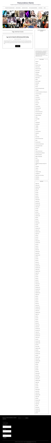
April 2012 (37, 321)
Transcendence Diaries (25, 3)
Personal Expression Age (39, 145)
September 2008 (38, 348)
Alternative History (38, 65)
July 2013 (37, 296)
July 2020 (37, 224)
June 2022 (37, 208)
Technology (37, 166)
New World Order (38, 142)
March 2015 (37, 262)
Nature (36, 140)
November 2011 (38, 330)
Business (37, 86)
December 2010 (38, 335)
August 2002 (37, 403)
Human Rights (37, 118)
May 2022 (37, 210)
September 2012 (38, 312)
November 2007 (38, 353)
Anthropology (37, 72)
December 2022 (38, 203)
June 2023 (37, 192)
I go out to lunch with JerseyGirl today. (17, 37)
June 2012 (37, 317)
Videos (45, 7)
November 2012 (38, 308)
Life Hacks (37, 127)
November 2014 (38, 267)
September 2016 (38, 255)
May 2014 (37, 278)
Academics (37, 61)
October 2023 (37, 185)
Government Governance (39, 111)
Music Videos (37, 136)
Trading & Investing (38, 171)
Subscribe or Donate (25, 7)
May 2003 (37, 398)
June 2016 (37, 258)
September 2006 (38, 357)
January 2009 (37, 346)
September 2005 (38, 360)
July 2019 (37, 235)
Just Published (37, 124)
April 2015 (37, 260)
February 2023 (38, 199)
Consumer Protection (38, 93)
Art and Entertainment (39, 75)
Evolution (37, 104)
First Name (4, 429)
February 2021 (38, 222)
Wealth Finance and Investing (40, 175)
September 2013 (38, 292)
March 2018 (37, 249)
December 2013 (38, 287)
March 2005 (37, 371)
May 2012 (37, 319)
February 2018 (38, 251)
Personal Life (37, 147)
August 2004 (37, 382)
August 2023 (37, 188)
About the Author (18, 7)
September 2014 (38, 271)
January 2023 (37, 201)
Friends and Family (38, 108)
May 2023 (37, 194)
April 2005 (37, 369)
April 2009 (37, 344)
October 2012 (37, 310)
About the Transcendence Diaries (9, 7)
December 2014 (38, 265)
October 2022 (37, 206)
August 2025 (37, 183)
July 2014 (37, 274)
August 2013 (37, 294)
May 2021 (37, 217)
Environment (37, 102)
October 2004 (37, 378)
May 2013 (37, 299)
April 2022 (37, 212)
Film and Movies (38, 106)
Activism (37, 63)
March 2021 (37, 221)
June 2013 (37, 298)
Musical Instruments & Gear (39, 138)
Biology (37, 79)
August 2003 (37, 396)
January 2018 (37, 253)
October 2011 (37, 332)
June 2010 (37, 339)
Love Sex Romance (38, 131)
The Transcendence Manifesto (33, 7)
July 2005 (37, 364)
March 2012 (37, 323)
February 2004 (38, 389)
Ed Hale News (40, 7)
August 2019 (37, 233)
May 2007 (37, 355)
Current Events (38, 97)
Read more (17, 46)
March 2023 (37, 197)
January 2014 (37, 285)
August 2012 (37, 314)
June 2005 (37, 366)
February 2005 (38, 373)
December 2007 (38, 351)
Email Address (5, 424)
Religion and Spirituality (39, 156)
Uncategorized (37, 173)
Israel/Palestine (38, 122)
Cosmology (37, 95)
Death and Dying (38, 99)
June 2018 (37, 244)
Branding (37, 84)
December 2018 (38, 242)
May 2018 (37, 246)
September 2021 (38, 215)
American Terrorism (38, 68)
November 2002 (38, 400)
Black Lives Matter (38, 81)
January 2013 (37, 305)
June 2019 (37, 237)
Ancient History (38, 70)
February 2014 (38, 283)
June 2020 (37, 226)
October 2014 (37, 269)
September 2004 (38, 380)
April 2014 (37, 280)
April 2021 (37, 219)
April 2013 (37, 301)
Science (37, 158)
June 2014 (37, 276)
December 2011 (38, 328)
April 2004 (37, 387)
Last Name (4, 433)
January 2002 (37, 407)
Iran (36, 120)
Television (37, 168)
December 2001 (38, 409)
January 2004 (37, 391)
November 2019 (38, 228)
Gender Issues (37, 109)
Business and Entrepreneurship (40, 88)
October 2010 (37, 337)
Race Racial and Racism (39, 154)
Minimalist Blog (29, 441)
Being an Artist (37, 77)
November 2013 (38, 289)
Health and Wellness (38, 115)
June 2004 (37, 385)
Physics (37, 149)
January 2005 (37, 375)
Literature (37, 129)
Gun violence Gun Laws (39, 113)
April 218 (37, 412)
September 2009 (38, 342)
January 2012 (37, 326)
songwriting (37, 161)
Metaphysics (37, 133)
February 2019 (38, 240)
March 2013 (37, 303)
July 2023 (37, 190)
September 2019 (38, 231)
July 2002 (37, 405)
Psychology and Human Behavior (40, 152)
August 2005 (37, 362)
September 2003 (38, 394)
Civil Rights (37, 90)
